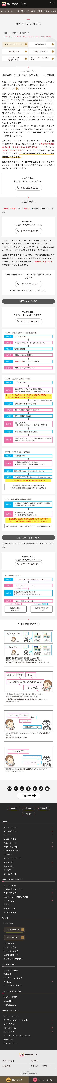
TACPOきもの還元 (11, 951)
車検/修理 (8, 974)
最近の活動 (8, 1039)
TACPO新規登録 (12, 929)
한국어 (29, 813)
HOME (6, 33)
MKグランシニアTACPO (13, 959)
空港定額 (19, 11)
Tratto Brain (32, 1074)
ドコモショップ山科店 (13, 985)
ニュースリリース (11, 1043)
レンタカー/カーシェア (13, 978)
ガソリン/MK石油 (11, 970)
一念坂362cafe (10, 1005)
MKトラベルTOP (10, 885)
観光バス (7, 904)
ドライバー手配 (10, 912)
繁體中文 (44, 808)
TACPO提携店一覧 (11, 955)
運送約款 (6, 1066)
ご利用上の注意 (10, 947)
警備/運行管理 (9, 908)
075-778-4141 (30, 284)
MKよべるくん (40, 44)
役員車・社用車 (43, 11)
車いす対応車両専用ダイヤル (14, 58)
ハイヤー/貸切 (30, 11)
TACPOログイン (12, 937)
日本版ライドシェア (40, 51)
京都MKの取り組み (19, 33)
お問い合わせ (8, 1060)
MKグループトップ (11, 1016)
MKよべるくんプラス (13, 44)
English (14, 808)
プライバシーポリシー (40, 1066)
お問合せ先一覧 (10, 874)
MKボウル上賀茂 (10, 997)
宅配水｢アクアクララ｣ (12, 858)
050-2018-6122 (29, 187)
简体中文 (29, 808)
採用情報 (7, 870)
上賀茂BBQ (8, 1001)
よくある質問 (9, 943)
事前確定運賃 (13, 51)
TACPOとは (8, 923)
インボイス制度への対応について (17, 1035)
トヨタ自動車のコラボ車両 (40, 58)
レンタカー (8, 854)
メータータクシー (7, 11)
